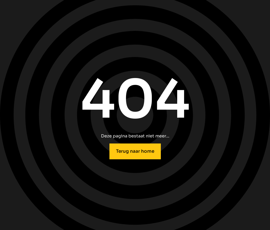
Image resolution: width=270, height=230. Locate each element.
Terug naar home (135, 151)
